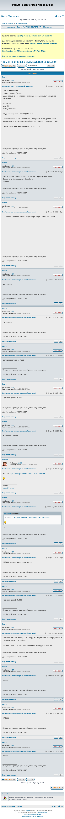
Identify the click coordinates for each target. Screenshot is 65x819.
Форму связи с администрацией (43, 43)
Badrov (4, 77)
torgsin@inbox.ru (8, 488)
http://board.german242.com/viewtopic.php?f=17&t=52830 (24, 51)
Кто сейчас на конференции (12, 794)
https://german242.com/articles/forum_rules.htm (34, 36)
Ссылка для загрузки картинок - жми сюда (18, 56)
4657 (12, 80)
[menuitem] (4, 16)
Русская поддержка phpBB (32, 814)
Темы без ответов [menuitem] (7, 23)
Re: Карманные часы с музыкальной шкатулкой (18, 172)
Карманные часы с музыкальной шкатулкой (29, 61)
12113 (20, 463)
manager (5, 459)
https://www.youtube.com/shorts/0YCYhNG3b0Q (28, 473)
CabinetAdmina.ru (41, 812)
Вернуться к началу (9, 158)
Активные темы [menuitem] (21, 23)
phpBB (28, 810)
